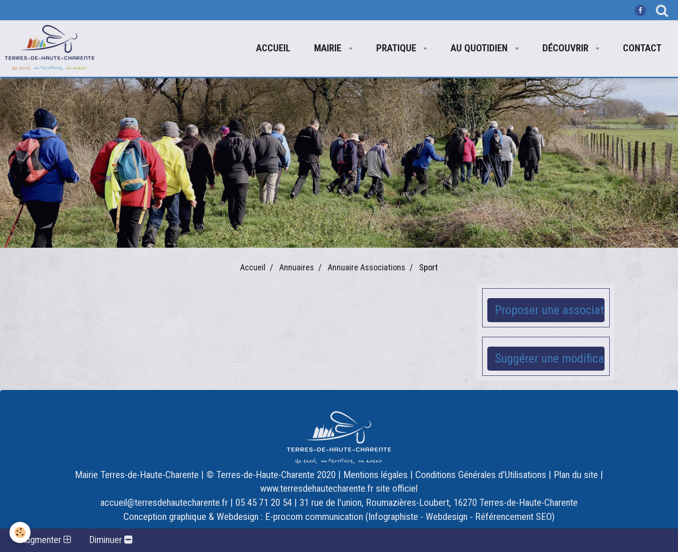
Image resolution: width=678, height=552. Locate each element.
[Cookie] (20, 532)
